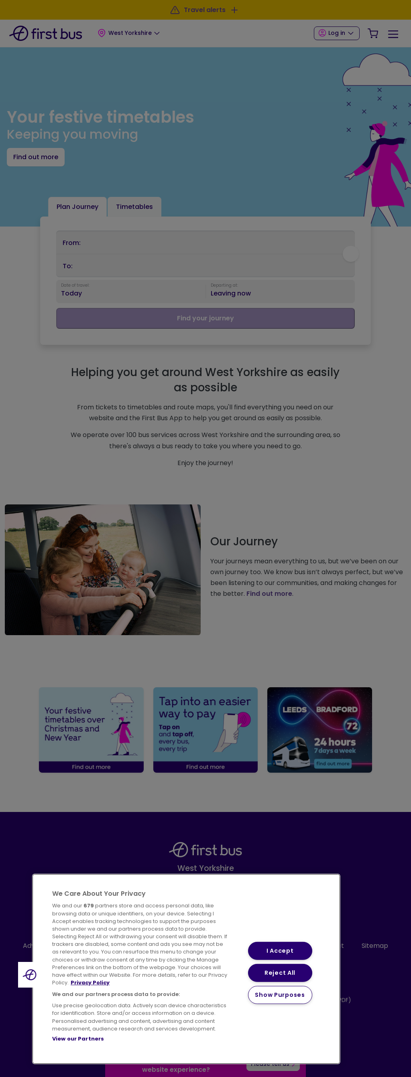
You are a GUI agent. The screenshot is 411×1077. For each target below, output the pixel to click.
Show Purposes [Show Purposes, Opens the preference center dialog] (280, 994)
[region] (186, 969)
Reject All (280, 973)
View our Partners (78, 1039)
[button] (31, 975)
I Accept (280, 951)
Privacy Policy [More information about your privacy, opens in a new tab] (90, 982)
